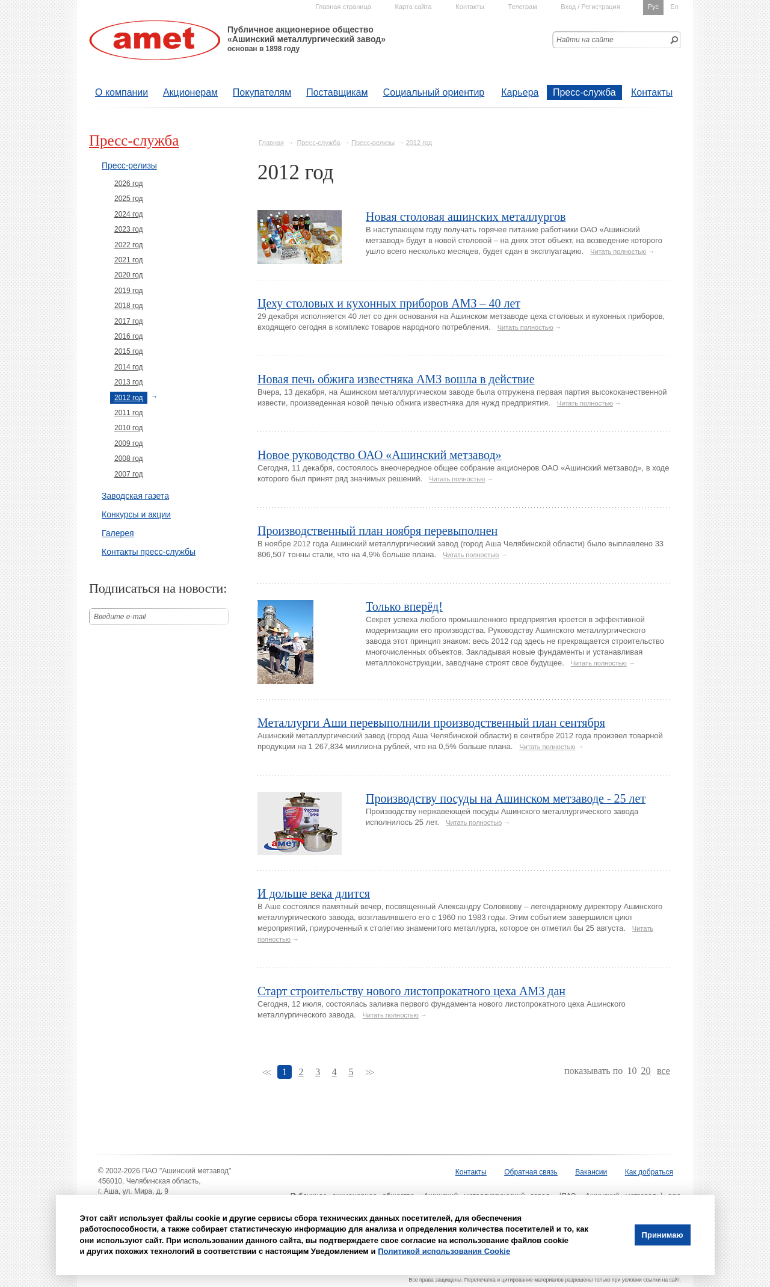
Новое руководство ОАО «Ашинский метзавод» (379, 454)
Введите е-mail (120, 617)
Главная (271, 142)
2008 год (128, 458)
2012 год (419, 142)
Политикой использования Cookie (444, 1251)
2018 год (128, 305)
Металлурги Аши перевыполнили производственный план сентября (431, 722)
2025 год (128, 198)
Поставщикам (337, 92)
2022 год (128, 245)
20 (646, 1071)
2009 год (128, 443)
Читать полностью (618, 251)
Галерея (118, 533)
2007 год (128, 474)
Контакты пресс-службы (149, 552)
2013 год (128, 382)
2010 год (128, 428)
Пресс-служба (584, 92)
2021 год (128, 260)
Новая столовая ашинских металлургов (465, 216)
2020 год (128, 275)
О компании (121, 92)
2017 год (128, 321)
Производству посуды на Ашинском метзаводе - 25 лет (505, 798)
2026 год (128, 183)
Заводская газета (135, 496)
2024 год (128, 214)
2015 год (128, 351)
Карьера (519, 92)
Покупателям (262, 92)
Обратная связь (530, 1172)
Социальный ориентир (433, 92)
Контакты (652, 92)
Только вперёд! (404, 606)
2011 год (128, 413)
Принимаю (662, 1234)
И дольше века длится (313, 893)
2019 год (128, 290)
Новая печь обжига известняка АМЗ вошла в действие (396, 379)
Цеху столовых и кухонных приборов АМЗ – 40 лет (388, 303)
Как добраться (649, 1172)
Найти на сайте (585, 39)
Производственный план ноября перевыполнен (377, 530)
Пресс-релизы (373, 142)
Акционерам (190, 92)
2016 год (128, 336)
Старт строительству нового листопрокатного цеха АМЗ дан (411, 991)
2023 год (128, 229)
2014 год (128, 367)
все (663, 1071)
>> (369, 1072)
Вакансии (591, 1172)
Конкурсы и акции (136, 514)
